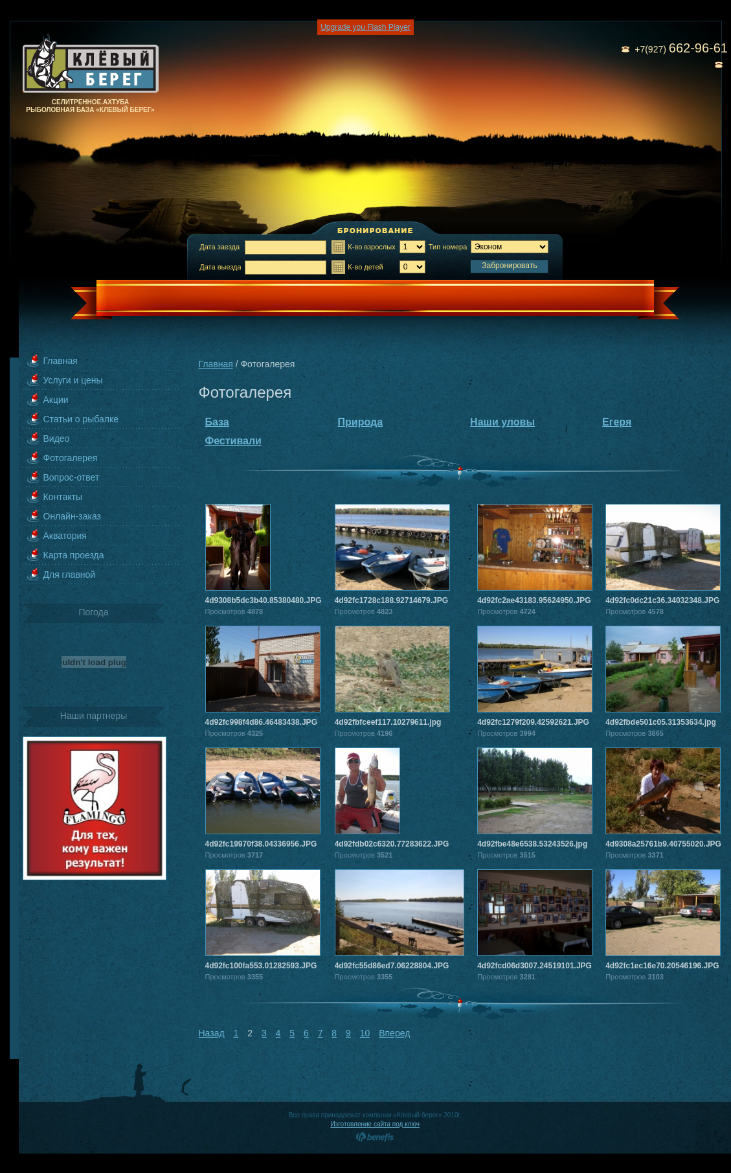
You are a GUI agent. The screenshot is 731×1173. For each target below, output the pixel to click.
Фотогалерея (70, 458)
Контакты (62, 497)
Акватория (65, 535)
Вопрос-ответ (71, 477)
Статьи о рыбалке (81, 419)
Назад (212, 1033)
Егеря (616, 421)
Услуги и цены (73, 380)
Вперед (394, 1033)
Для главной (69, 574)
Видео (56, 438)
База (217, 421)
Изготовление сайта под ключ (375, 1124)
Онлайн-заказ (72, 516)
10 (365, 1033)
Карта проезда (73, 555)
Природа (360, 421)
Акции (56, 399)
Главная (60, 361)
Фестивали (233, 440)
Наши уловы (502, 421)
